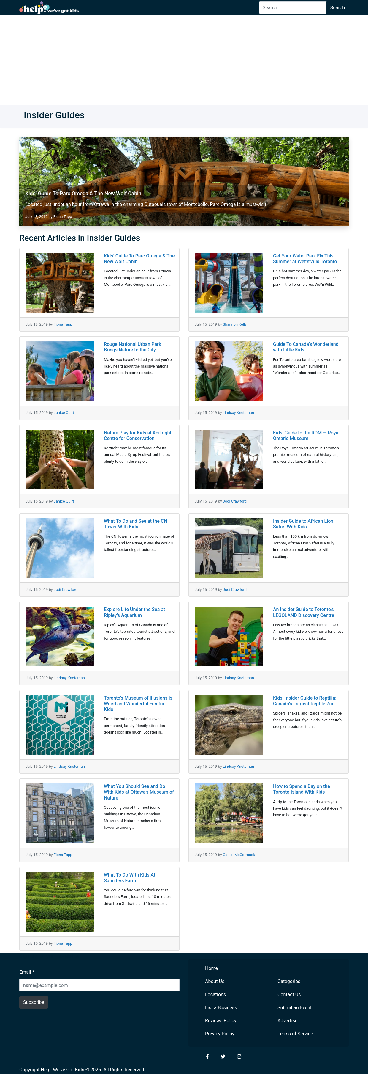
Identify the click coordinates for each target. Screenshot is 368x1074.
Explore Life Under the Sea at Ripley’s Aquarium (134, 612)
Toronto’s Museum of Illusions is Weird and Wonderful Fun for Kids (138, 703)
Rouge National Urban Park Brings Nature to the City (132, 347)
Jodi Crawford (235, 501)
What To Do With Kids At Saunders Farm (129, 877)
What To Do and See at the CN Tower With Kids (135, 524)
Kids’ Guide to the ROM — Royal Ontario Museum (306, 435)
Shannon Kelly (235, 324)
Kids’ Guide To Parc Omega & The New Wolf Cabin (83, 194)
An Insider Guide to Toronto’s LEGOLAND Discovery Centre (303, 612)
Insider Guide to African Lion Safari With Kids (303, 524)
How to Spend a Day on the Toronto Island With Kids (301, 789)
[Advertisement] (184, 60)
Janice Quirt (64, 412)
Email (26, 972)
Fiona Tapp (62, 216)
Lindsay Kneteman (238, 412)
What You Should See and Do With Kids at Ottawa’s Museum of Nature (139, 791)
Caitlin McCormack (239, 854)
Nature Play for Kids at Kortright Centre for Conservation (138, 435)
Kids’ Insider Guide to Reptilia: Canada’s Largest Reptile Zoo (305, 700)
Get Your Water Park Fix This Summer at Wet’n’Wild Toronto (305, 258)
